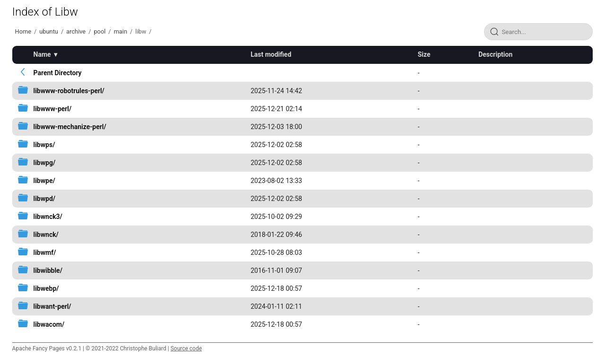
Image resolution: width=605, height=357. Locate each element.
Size (424, 54)
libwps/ (44, 144)
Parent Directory (58, 73)
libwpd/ (45, 198)
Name (42, 54)
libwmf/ (45, 252)
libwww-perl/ (53, 109)
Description (495, 54)
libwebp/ (46, 288)
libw (140, 31)
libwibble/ (48, 270)
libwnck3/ (48, 216)
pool (99, 31)
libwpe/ (44, 180)
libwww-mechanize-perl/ (70, 127)
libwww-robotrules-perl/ (69, 91)
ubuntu (48, 31)
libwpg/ (45, 162)
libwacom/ (49, 324)
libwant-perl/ (52, 306)
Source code (186, 348)
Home (23, 31)
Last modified (271, 54)
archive (76, 31)
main (120, 31)
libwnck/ (46, 234)
